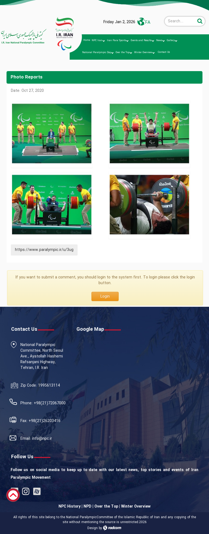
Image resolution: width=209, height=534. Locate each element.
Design (92, 528)
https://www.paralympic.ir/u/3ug (44, 250)
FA (147, 22)
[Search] (180, 21)
